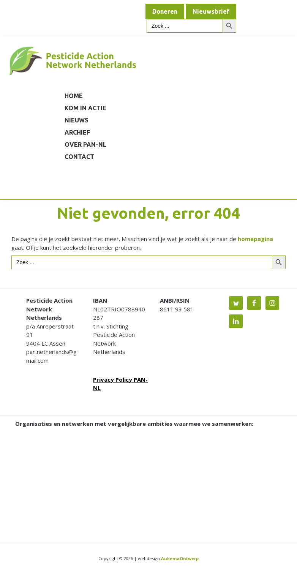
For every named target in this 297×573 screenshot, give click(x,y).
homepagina (255, 239)
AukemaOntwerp (179, 558)
